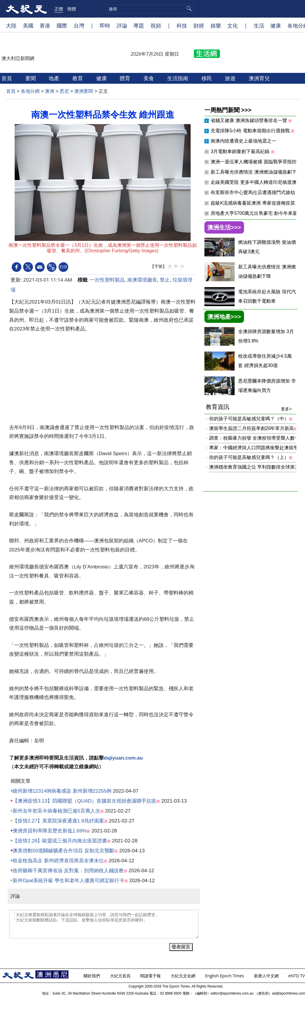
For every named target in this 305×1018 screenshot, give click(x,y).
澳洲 (49, 91)
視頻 (155, 25)
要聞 (31, 78)
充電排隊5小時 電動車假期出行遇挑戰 (251, 130)
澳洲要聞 (83, 91)
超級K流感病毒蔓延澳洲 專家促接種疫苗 (253, 202)
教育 (78, 78)
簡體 (71, 9)
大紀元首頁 (121, 975)
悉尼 (64, 91)
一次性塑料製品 (107, 279)
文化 (232, 25)
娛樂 (216, 25)
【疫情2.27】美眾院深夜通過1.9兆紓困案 (58, 821)
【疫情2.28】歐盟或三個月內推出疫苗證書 (60, 841)
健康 (275, 25)
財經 (199, 25)
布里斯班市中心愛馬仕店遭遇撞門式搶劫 (253, 192)
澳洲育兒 (260, 78)
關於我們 (92, 975)
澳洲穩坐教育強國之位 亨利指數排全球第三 (254, 467)
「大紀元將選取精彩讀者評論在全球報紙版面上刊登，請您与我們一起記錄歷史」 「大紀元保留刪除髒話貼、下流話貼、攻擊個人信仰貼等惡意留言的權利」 (104, 924)
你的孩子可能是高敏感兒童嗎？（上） (249, 457)
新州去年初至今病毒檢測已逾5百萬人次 (56, 811)
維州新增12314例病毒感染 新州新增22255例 (62, 791)
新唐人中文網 (267, 975)
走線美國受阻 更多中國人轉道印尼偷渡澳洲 (256, 182)
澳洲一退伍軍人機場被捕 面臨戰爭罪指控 (254, 161)
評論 (122, 25)
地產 (55, 78)
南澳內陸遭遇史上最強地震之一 (243, 140)
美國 (28, 25)
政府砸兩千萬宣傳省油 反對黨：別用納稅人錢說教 (68, 870)
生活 (259, 25)
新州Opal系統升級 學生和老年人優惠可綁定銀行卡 (68, 880)
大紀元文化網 (183, 975)
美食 (149, 78)
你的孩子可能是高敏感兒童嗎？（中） (249, 418)
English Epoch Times (225, 975)
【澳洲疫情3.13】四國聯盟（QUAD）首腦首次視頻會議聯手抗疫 (84, 801)
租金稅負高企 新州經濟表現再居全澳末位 (58, 860)
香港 (45, 25)
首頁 (7, 78)
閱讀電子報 (151, 975)
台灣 (79, 25)
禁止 (165, 279)
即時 (105, 25)
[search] (150, 9)
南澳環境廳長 (142, 279)
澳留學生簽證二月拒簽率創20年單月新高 (251, 428)
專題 (138, 25)
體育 (126, 78)
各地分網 (30, 91)
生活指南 (178, 78)
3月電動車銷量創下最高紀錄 (241, 151)
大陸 (11, 25)
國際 (62, 25)
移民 (207, 78)
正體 (58, 9)
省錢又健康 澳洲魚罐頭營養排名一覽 (249, 120)
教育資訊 (249, 407)
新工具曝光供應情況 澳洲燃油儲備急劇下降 (256, 171)
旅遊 (231, 78)
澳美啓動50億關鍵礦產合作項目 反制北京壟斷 (63, 851)
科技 (182, 25)
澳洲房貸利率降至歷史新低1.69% (50, 831)
